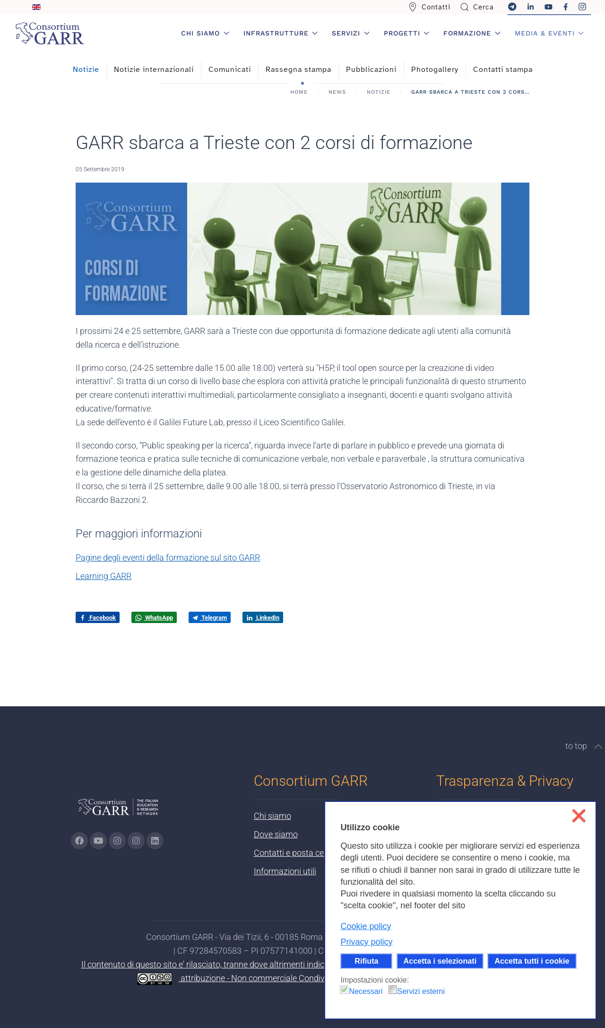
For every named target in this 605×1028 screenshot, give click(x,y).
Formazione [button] (472, 33)
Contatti (429, 7)
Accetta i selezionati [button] (440, 961)
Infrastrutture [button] (280, 33)
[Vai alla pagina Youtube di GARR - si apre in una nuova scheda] (98, 840)
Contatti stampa (503, 69)
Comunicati (229, 69)
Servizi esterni (421, 991)
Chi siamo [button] (205, 33)
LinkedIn (262, 618)
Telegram (209, 617)
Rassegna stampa (298, 69)
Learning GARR (103, 576)
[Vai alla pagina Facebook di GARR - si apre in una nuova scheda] (79, 840)
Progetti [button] (407, 33)
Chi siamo (272, 816)
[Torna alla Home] (49, 33)
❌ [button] (578, 815)
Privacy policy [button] (366, 942)
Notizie (86, 69)
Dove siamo (276, 834)
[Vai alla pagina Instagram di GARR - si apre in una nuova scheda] (117, 840)
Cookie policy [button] (365, 926)
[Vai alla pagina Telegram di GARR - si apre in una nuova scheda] (136, 840)
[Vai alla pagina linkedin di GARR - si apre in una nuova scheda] (155, 840)
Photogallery (434, 69)
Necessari (365, 991)
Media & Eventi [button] (549, 33)
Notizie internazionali (154, 69)
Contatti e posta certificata (303, 853)
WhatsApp (154, 618)
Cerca (477, 7)
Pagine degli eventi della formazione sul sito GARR (168, 557)
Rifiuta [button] (366, 961)
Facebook (97, 618)
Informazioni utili (285, 871)
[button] (598, 746)
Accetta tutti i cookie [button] (531, 961)
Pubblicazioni (371, 69)
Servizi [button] (351, 33)
